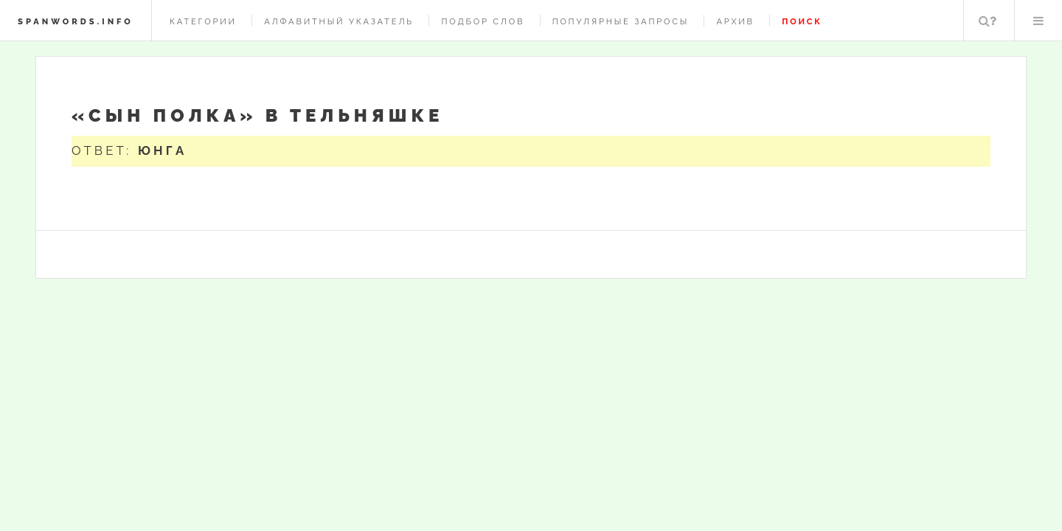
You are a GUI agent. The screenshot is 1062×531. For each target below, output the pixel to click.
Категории (203, 21)
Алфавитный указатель (339, 21)
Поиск (987, 20)
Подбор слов (482, 21)
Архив (735, 21)
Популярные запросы (620, 21)
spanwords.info (75, 21)
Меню (1038, 20)
